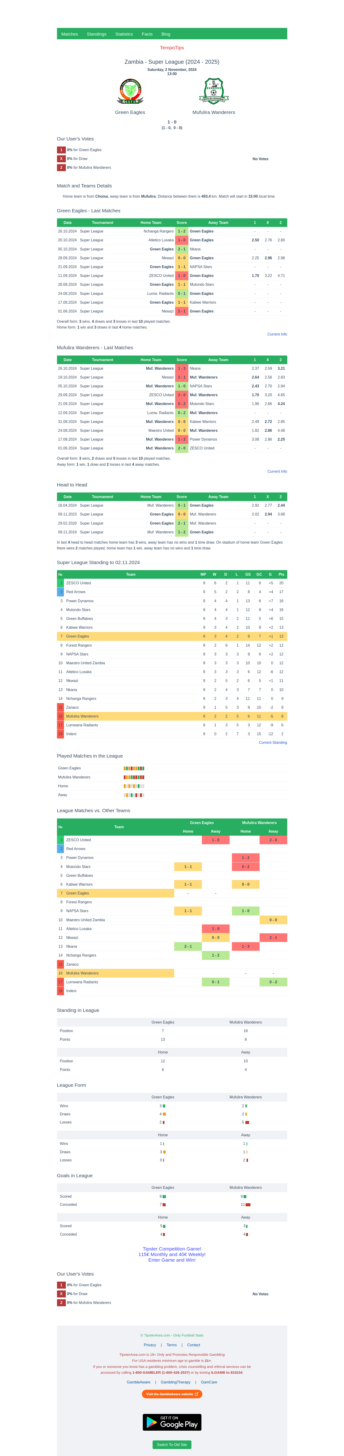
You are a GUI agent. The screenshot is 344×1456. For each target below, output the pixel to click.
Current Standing (273, 743)
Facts (147, 34)
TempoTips (172, 47)
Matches (69, 34)
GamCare (209, 1382)
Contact (193, 1345)
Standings (97, 34)
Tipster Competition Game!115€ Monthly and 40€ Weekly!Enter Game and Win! (172, 1254)
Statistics (124, 34)
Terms (172, 1345)
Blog (165, 34)
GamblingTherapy (175, 1382)
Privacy (150, 1345)
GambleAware (138, 1382)
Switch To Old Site (172, 1445)
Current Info (277, 334)
